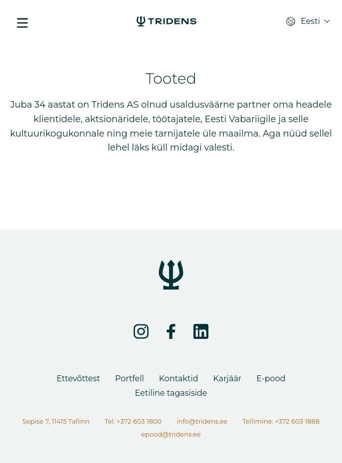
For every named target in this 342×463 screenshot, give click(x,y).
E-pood (270, 378)
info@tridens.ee (201, 421)
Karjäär (227, 378)
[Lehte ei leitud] (166, 22)
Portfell (129, 378)
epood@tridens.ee (170, 434)
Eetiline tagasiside (171, 393)
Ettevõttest (78, 378)
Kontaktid (178, 378)
